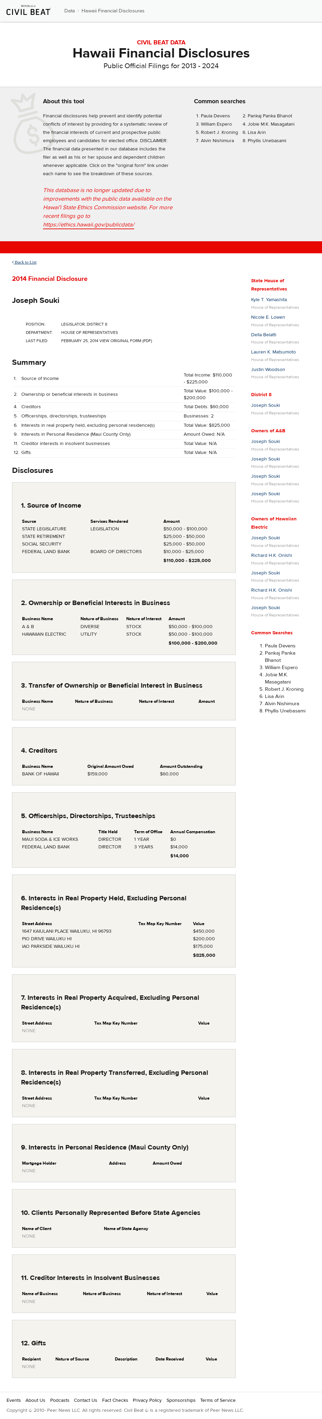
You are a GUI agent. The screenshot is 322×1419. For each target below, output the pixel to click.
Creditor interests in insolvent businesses (65, 444)
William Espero (216, 124)
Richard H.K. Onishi (271, 555)
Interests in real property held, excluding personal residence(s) (87, 425)
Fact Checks (115, 1400)
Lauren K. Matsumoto (273, 352)
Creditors (31, 407)
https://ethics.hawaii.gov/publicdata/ (88, 225)
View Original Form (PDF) (125, 340)
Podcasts (59, 1400)
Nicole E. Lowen (268, 317)
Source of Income (40, 378)
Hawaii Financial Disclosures (113, 11)
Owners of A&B (268, 431)
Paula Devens (215, 116)
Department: (39, 332)
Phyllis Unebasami (267, 141)
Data (69, 11)
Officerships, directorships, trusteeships (63, 416)
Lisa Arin (257, 132)
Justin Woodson (268, 370)
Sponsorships (181, 1400)
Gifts (26, 452)
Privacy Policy (147, 1400)
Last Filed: (37, 340)
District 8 (261, 395)
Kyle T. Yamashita (269, 300)
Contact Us (85, 1400)
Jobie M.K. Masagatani (271, 124)
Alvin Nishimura (217, 141)
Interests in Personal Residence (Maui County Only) (75, 434)
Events (14, 1400)
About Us (35, 1400)
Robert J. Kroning (219, 132)
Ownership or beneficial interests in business (69, 394)
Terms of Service (218, 1400)
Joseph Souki (36, 300)
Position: (35, 324)
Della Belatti (263, 335)
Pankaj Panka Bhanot (270, 116)
